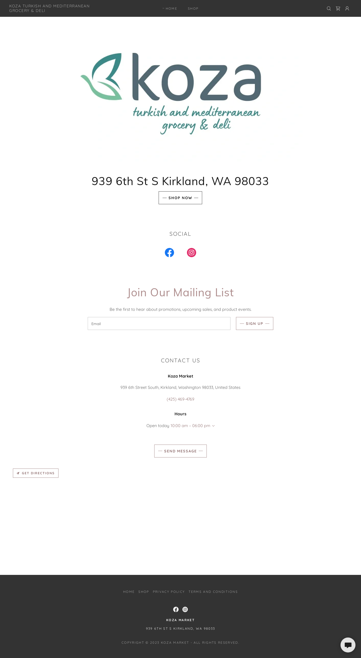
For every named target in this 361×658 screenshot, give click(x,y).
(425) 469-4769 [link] (180, 399)
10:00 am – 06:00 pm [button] (190, 425)
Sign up (254, 323)
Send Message (180, 451)
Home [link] (171, 8)
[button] (347, 8)
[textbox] (159, 323)
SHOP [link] (193, 8)
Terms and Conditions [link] (213, 592)
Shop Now (180, 197)
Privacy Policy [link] (169, 592)
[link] (57, 10)
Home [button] (129, 592)
